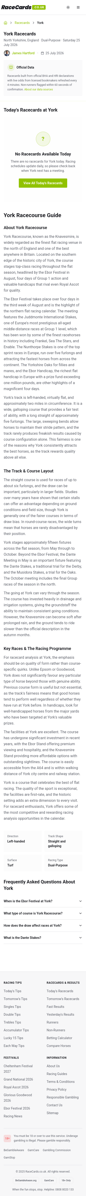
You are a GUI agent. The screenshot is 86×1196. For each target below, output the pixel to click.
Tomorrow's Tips (15, 999)
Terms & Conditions (61, 1082)
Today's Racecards (60, 991)
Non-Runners (56, 1030)
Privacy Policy (57, 1089)
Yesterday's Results (60, 1014)
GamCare (33, 1150)
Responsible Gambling (63, 1097)
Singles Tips (12, 1007)
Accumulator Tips (16, 1030)
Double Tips (12, 1014)
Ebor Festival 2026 (17, 1108)
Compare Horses (59, 1046)
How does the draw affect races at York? (43, 925)
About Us (53, 1066)
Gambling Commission (57, 1150)
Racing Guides (57, 1074)
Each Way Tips (14, 1046)
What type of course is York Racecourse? (43, 913)
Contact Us (55, 1105)
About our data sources (38, 89)
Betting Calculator (59, 1038)
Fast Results (55, 1007)
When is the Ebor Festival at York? (43, 901)
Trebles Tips (12, 1022)
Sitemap (52, 1113)
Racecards (22, 23)
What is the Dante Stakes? (43, 938)
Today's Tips (12, 991)
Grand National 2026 (18, 1079)
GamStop (9, 1157)
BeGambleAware (14, 1150)
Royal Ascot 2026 (16, 1087)
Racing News (13, 1116)
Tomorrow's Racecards (63, 999)
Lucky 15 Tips (13, 1038)
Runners (52, 1022)
